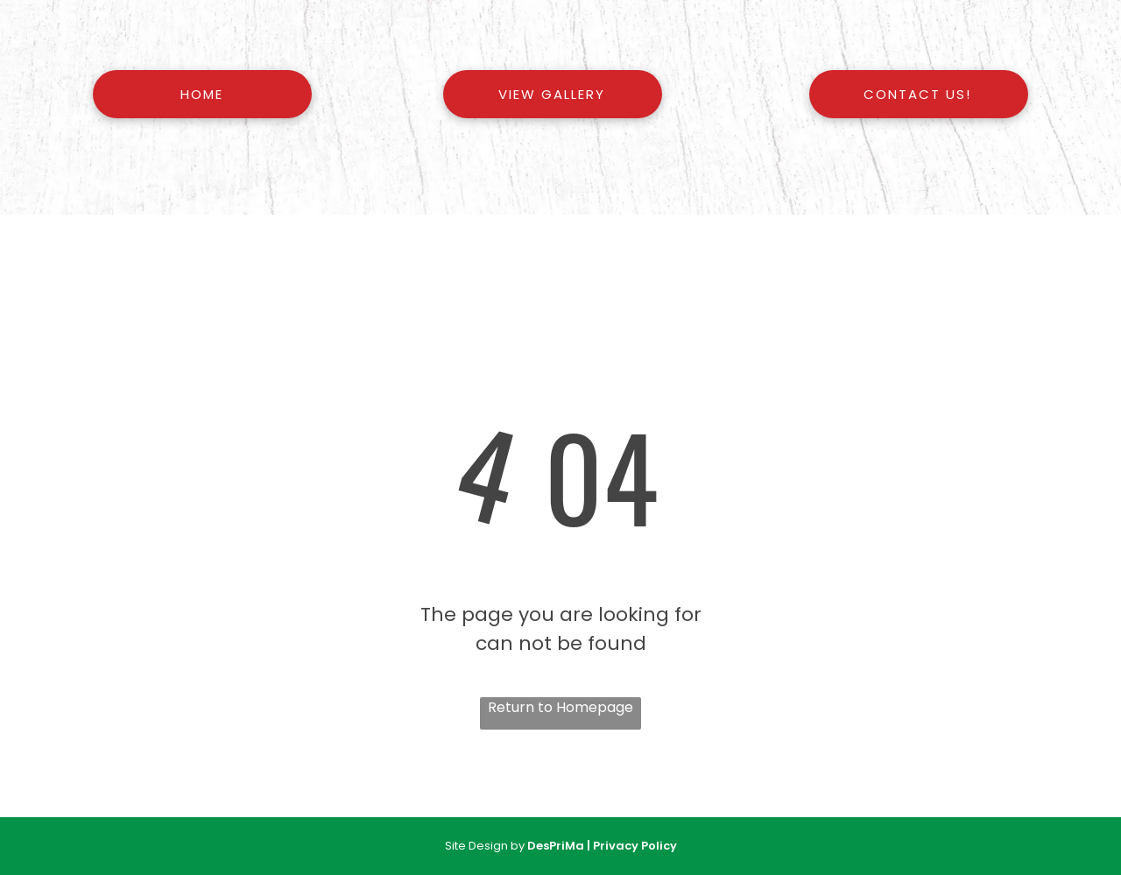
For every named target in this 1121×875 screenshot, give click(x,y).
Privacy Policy (635, 845)
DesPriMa (555, 845)
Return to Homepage (560, 707)
